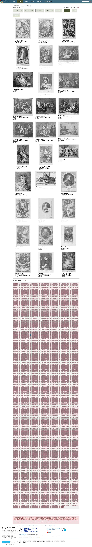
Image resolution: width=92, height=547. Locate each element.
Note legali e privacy (51, 525)
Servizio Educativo (51, 529)
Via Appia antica (48, 1)
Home (14, 1)
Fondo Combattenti (49, 10)
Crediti (45, 525)
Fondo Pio (74, 10)
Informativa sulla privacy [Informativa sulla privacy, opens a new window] (9, 539)
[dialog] (10, 535)
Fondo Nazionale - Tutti (17, 10)
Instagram (49, 530)
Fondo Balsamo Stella (29, 10)
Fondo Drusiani (58, 10)
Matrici (26, 1)
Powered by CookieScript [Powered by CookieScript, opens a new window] (10, 544)
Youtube (49, 532)
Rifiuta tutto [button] (14, 542)
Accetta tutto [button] (6, 542)
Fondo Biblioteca (39, 10)
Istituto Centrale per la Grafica (53, 528)
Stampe (19, 1)
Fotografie (39, 1)
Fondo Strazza (16, 15)
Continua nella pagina (17, 280)
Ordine (64, 7)
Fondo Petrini (66, 10)
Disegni (32, 1)
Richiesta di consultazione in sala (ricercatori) (33, 525)
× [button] (17, 526)
